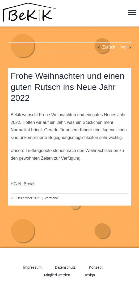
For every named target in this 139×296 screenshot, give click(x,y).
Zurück (108, 47)
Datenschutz (65, 267)
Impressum (32, 267)
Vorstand (51, 198)
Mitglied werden (57, 275)
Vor (123, 47)
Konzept (95, 267)
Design (89, 275)
